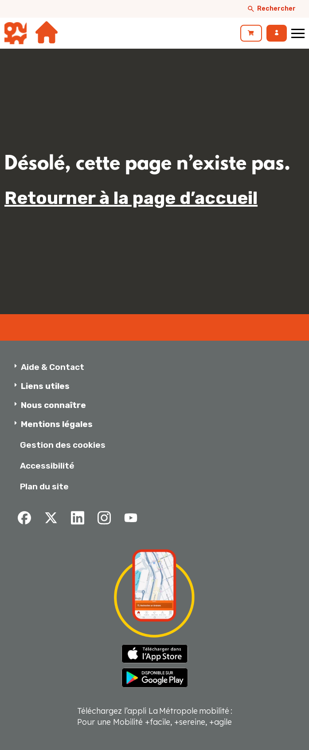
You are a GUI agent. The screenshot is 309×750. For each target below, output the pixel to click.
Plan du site (44, 486)
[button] (157, 367)
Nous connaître (53, 405)
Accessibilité (47, 466)
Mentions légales (57, 424)
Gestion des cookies (63, 445)
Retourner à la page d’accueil (131, 198)
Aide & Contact (52, 367)
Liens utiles (45, 386)
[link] (251, 33)
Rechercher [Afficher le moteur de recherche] (271, 9)
